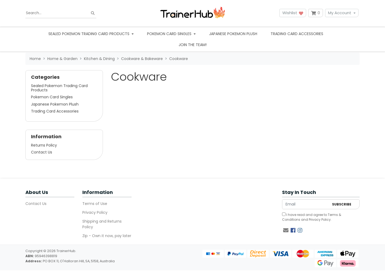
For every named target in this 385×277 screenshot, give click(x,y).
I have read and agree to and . (311, 217)
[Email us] (285, 230)
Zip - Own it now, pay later (106, 235)
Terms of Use (94, 203)
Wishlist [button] (292, 13)
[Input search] (60, 13)
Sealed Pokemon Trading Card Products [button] (89, 33)
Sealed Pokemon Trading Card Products (59, 88)
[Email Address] (305, 204)
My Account (339, 13)
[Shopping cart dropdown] (315, 13)
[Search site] (92, 13)
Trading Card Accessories (297, 33)
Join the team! (193, 44)
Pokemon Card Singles (52, 97)
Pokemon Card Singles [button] (169, 33)
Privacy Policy (94, 212)
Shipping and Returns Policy (102, 224)
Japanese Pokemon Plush (233, 33)
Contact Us (41, 152)
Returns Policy (44, 145)
